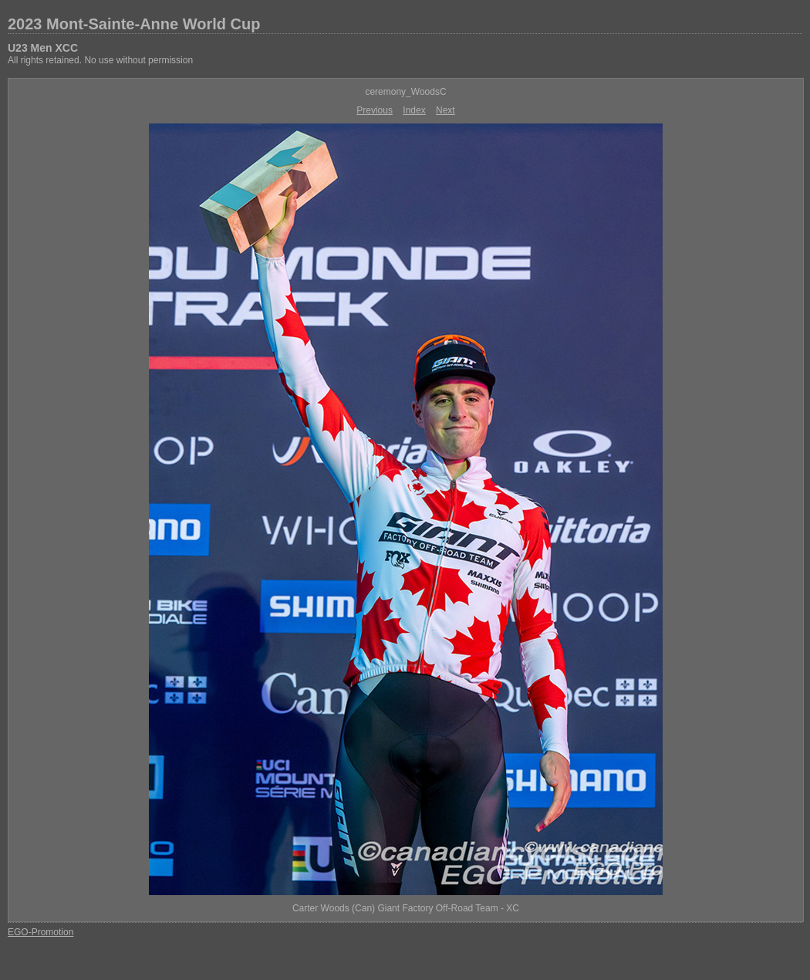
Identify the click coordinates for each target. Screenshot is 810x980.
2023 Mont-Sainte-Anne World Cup (134, 23)
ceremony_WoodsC (405, 91)
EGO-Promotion (40, 932)
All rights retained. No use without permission (100, 60)
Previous (374, 110)
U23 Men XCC (43, 48)
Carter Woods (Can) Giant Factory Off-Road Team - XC (405, 908)
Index (414, 110)
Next (445, 110)
